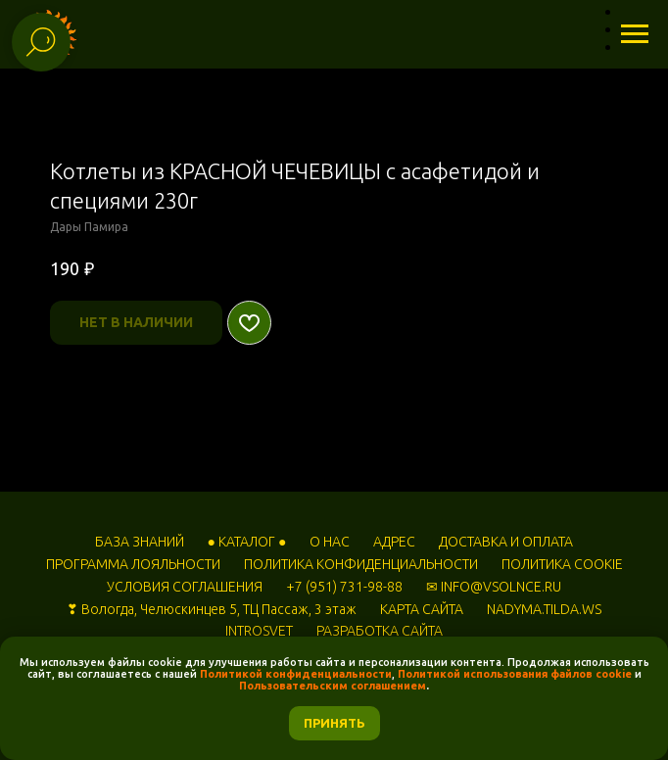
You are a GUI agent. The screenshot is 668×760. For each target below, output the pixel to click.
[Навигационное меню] (634, 34)
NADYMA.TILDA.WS (544, 609)
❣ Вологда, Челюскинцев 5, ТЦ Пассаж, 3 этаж (212, 609)
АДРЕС (394, 541)
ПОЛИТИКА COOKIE (562, 564)
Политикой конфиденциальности (296, 674)
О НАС (330, 541)
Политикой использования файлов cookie (515, 674)
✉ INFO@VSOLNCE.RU (493, 586)
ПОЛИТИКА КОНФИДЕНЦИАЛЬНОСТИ (361, 564)
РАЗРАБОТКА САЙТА (379, 631)
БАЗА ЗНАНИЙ (139, 541)
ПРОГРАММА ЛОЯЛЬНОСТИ (133, 564)
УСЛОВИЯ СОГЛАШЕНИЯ (184, 586)
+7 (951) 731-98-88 (344, 586)
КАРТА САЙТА (421, 609)
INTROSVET (259, 631)
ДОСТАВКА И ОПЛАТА (506, 541)
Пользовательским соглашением (332, 685)
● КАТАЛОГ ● (247, 541)
